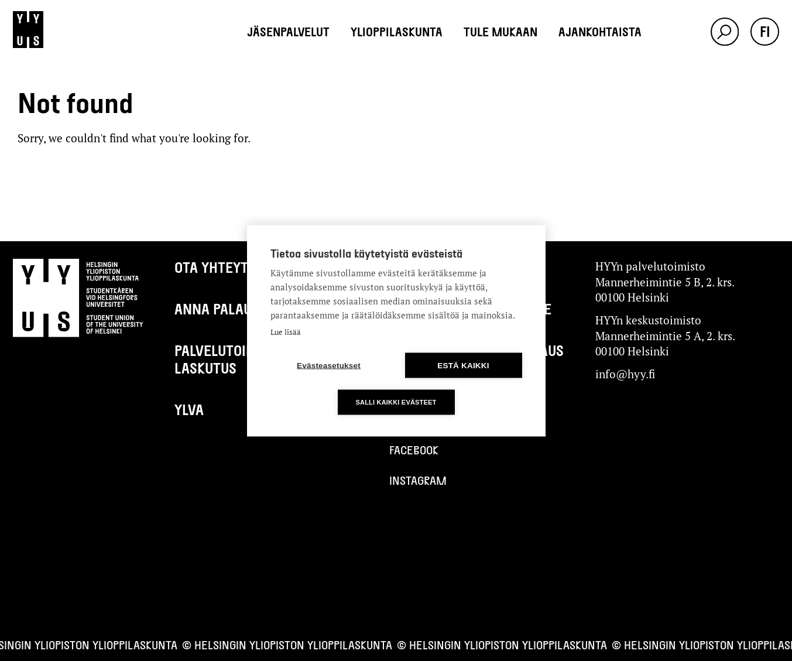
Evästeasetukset (329, 365)
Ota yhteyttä (218, 267)
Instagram (418, 480)
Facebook (413, 450)
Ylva (189, 409)
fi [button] (765, 31)
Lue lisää (285, 331)
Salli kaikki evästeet (395, 401)
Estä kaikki (463, 365)
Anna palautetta (232, 308)
